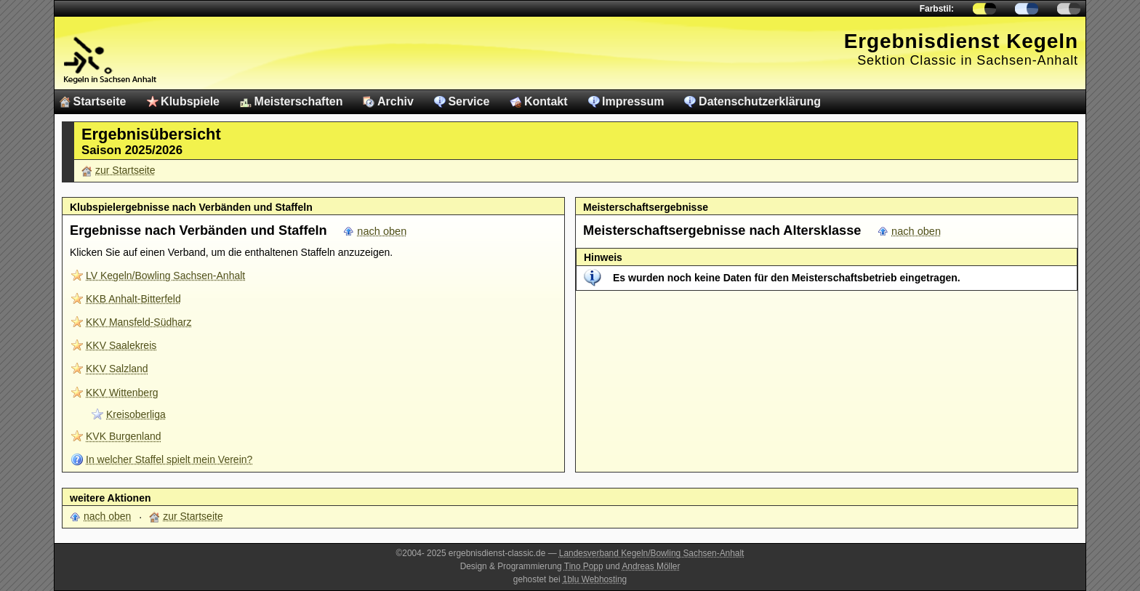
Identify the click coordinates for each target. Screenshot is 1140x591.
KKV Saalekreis (121, 345)
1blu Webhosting (595, 579)
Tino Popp (583, 566)
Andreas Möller (651, 566)
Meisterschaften (298, 101)
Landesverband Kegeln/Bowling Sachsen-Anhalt (651, 553)
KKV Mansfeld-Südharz (139, 322)
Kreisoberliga (136, 414)
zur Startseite (125, 170)
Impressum (633, 101)
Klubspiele (190, 101)
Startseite (100, 101)
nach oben (381, 231)
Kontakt (546, 101)
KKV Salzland (117, 368)
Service (468, 101)
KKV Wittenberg (122, 392)
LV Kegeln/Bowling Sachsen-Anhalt (165, 275)
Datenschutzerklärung (760, 101)
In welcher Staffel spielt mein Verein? (169, 459)
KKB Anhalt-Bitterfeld (133, 299)
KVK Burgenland (123, 436)
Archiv (395, 101)
